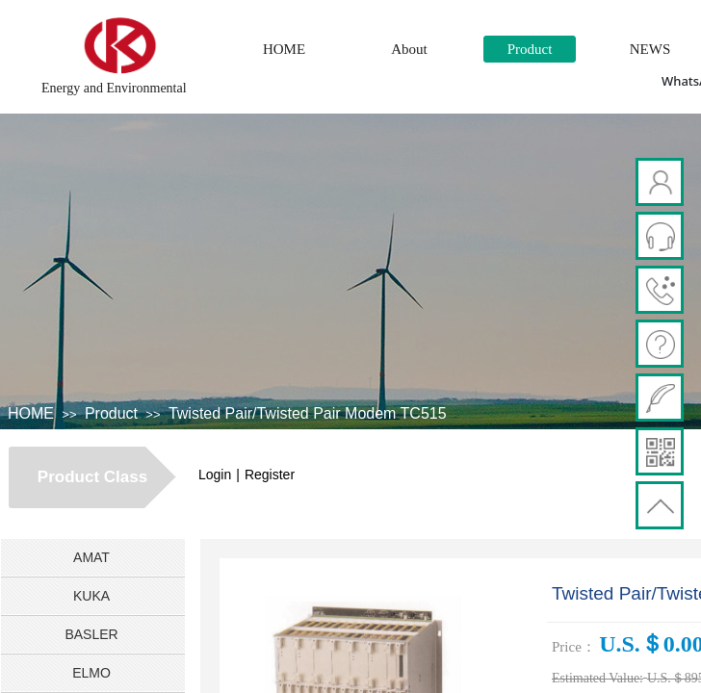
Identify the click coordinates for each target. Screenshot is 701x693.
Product (530, 49)
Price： (574, 646)
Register (270, 474)
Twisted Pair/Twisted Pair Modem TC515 (308, 413)
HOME (284, 49)
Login (214, 474)
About (409, 49)
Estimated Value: (597, 678)
